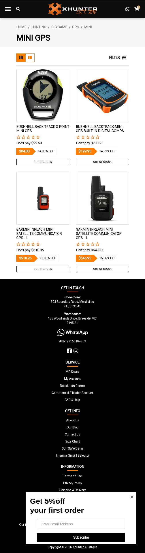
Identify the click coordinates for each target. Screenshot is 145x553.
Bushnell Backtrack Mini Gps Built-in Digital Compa (100, 129)
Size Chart (72, 441)
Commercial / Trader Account (72, 393)
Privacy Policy (72, 483)
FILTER (117, 57)
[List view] (30, 57)
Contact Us (72, 434)
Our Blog (73, 427)
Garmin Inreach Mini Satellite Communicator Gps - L (39, 233)
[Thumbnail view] (21, 57)
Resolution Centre (72, 386)
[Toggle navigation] (8, 9)
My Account (72, 378)
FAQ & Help (72, 400)
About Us (72, 420)
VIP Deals (72, 371)
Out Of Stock (43, 162)
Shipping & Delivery (72, 490)
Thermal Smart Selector (72, 455)
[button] (42, 138)
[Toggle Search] (18, 9)
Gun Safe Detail (72, 448)
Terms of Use (72, 476)
